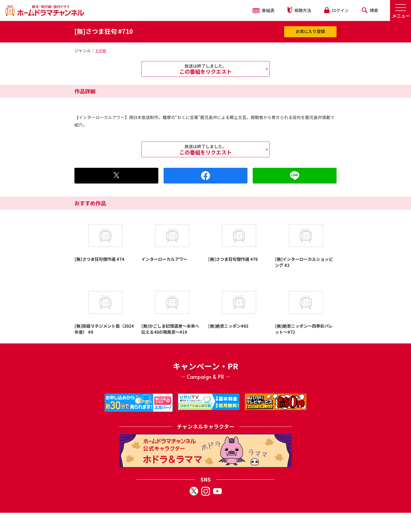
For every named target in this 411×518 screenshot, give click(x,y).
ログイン (336, 10)
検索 (370, 10)
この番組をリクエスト (205, 69)
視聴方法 (299, 10)
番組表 (263, 10)
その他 (100, 50)
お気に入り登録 (310, 31)
